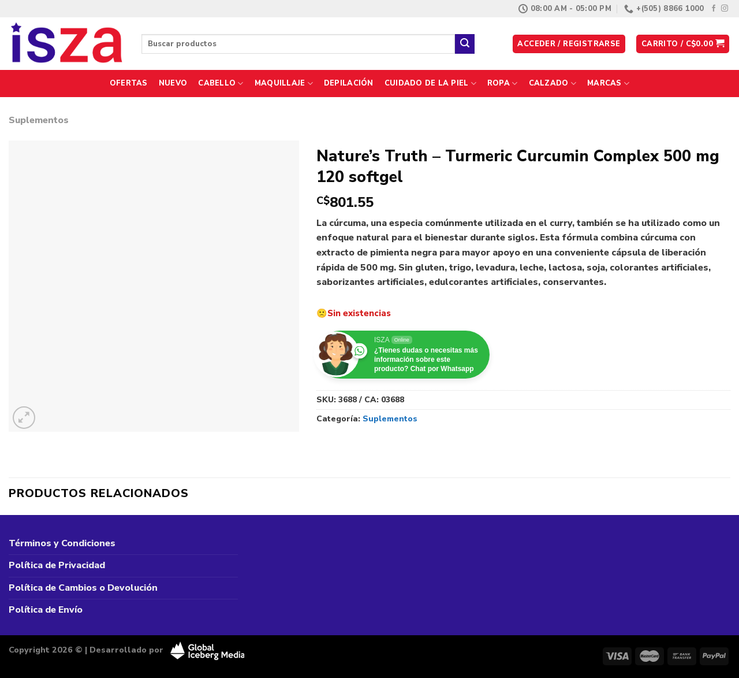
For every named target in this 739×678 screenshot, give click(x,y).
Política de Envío (46, 609)
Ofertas (129, 83)
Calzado (552, 83)
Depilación (349, 83)
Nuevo (173, 83)
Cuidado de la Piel (430, 83)
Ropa (502, 83)
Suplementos (39, 120)
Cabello (220, 83)
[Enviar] (465, 44)
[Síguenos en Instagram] (724, 9)
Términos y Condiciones (62, 543)
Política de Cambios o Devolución (83, 587)
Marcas (608, 83)
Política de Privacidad (57, 565)
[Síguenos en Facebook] (713, 9)
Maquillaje (284, 83)
